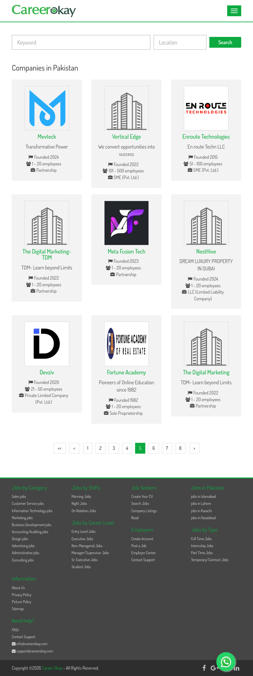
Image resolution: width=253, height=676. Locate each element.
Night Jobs (79, 503)
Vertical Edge (126, 136)
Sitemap (18, 608)
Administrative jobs (25, 552)
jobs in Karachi (201, 510)
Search (225, 42)
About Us (18, 587)
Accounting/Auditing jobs (30, 531)
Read (135, 517)
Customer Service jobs (28, 503)
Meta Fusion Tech (126, 251)
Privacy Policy (22, 594)
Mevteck (47, 136)
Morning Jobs (81, 496)
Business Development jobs (31, 524)
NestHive (206, 251)
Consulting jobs (23, 560)
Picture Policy (21, 601)
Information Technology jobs (32, 510)
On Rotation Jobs (84, 510)
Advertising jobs (23, 545)
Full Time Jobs (201, 538)
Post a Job (138, 545)
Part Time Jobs (202, 552)
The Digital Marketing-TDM (46, 254)
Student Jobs (81, 566)
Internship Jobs (202, 545)
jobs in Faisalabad (203, 517)
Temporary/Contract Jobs (210, 559)
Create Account (142, 538)
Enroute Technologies (206, 136)
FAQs (15, 629)
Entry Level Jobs (84, 531)
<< (59, 448)
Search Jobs (140, 503)
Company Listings (144, 510)
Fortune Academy (126, 372)
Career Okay (52, 668)
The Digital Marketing (206, 372)
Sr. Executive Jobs (85, 559)
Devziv (47, 372)
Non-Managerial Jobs (87, 545)
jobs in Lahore (201, 503)
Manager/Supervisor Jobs (90, 552)
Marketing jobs (22, 517)
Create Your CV (142, 496)
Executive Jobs (82, 538)
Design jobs (20, 538)
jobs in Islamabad (203, 496)
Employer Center (143, 552)
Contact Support (143, 559)
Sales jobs (19, 496)
